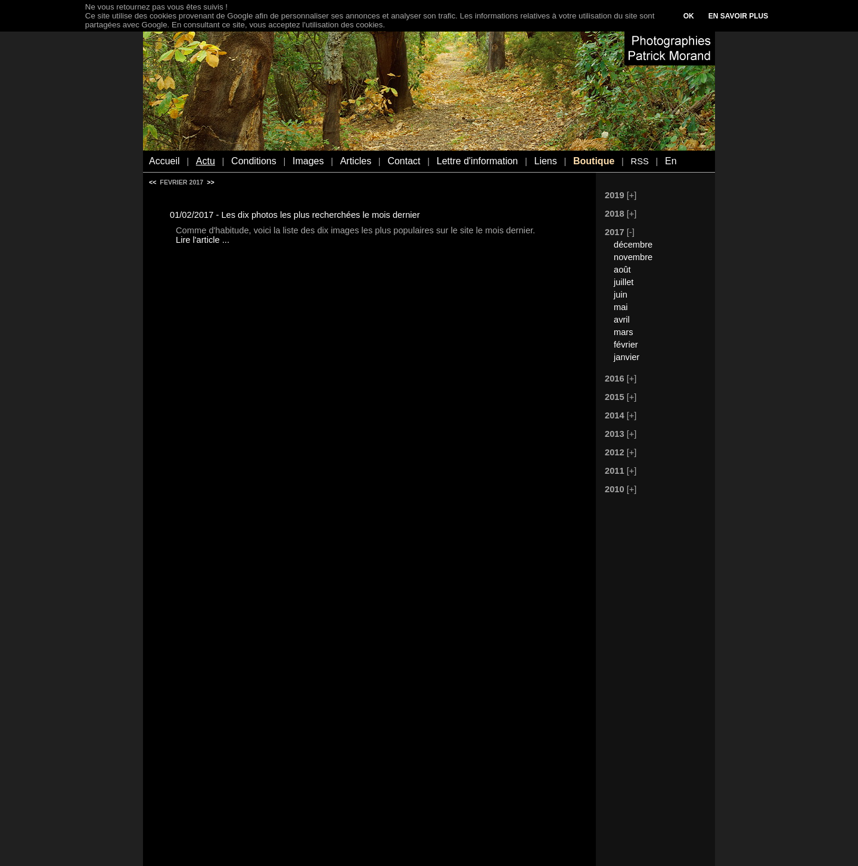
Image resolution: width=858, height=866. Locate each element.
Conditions (253, 161)
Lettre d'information (477, 161)
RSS (640, 161)
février (626, 344)
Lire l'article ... (202, 240)
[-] (631, 232)
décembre (633, 244)
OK (688, 16)
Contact (403, 161)
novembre (633, 257)
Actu (205, 161)
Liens (545, 161)
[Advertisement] (649, 681)
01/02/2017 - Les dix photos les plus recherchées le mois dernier (295, 215)
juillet (623, 282)
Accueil (164, 161)
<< (152, 182)
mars (623, 332)
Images (308, 161)
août (622, 269)
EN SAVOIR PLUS (738, 16)
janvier (626, 357)
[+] (632, 195)
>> (210, 182)
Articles (355, 161)
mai (621, 307)
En (671, 161)
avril (622, 319)
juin (620, 294)
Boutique (593, 161)
